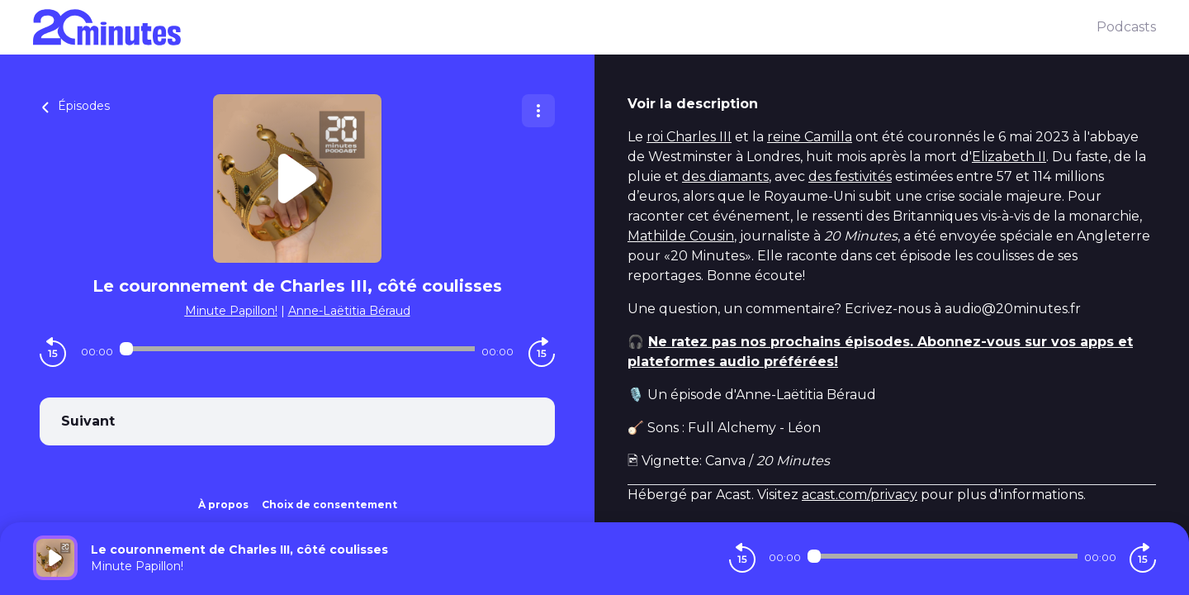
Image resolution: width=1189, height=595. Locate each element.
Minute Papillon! (231, 310)
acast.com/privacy (859, 494)
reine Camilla (809, 137)
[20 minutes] (565, 27)
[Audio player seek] (297, 348)
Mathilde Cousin (681, 236)
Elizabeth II (1009, 156)
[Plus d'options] (538, 110)
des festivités (850, 176)
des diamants (725, 176)
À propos (223, 504)
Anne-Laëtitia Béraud (349, 310)
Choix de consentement (329, 504)
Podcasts (1126, 27)
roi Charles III (689, 137)
